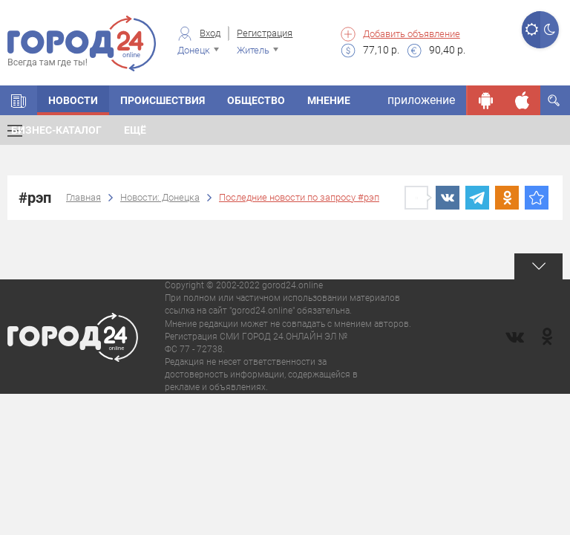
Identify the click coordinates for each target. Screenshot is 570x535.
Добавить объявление (411, 33)
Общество (256, 100)
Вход (210, 33)
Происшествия (162, 100)
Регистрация (264, 33)
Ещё (135, 130)
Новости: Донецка (160, 197)
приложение (421, 100)
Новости (73, 100)
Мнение (328, 100)
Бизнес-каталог (56, 130)
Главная (83, 197)
